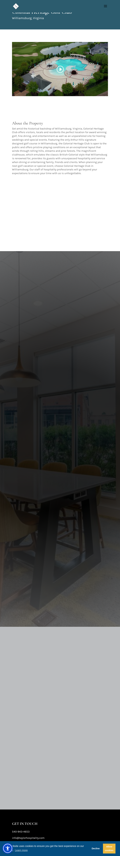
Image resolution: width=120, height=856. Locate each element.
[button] (7, 848)
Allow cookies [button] (109, 848)
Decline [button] (96, 848)
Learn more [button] (21, 850)
